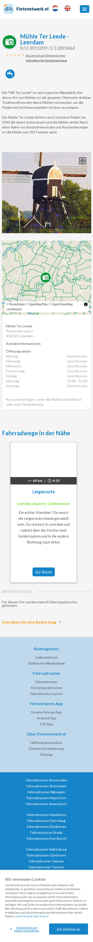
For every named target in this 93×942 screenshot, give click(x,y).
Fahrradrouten (46, 682)
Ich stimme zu (68, 929)
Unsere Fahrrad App (46, 712)
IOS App (46, 724)
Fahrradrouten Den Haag (46, 820)
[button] (84, 9)
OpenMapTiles (38, 304)
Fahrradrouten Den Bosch (46, 838)
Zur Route (43, 572)
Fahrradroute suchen (46, 693)
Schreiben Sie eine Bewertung (32, 622)
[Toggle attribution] (86, 304)
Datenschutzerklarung (46, 748)
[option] (46, 192)
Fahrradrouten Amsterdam (46, 780)
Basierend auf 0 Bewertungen (45, 55)
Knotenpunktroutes (46, 688)
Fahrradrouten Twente (46, 867)
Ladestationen (46, 657)
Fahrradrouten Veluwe (46, 861)
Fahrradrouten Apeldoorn (46, 815)
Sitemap (46, 754)
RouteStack (17, 304)
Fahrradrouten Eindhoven (46, 826)
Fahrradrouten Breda (46, 832)
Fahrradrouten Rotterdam (46, 786)
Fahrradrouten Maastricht (46, 798)
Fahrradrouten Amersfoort (46, 804)
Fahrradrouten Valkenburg (46, 849)
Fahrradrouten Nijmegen (46, 792)
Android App (46, 718)
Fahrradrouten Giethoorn (46, 855)
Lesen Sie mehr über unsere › (32, 916)
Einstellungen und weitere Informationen (24, 929)
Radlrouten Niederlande (46, 663)
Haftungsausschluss (46, 742)
